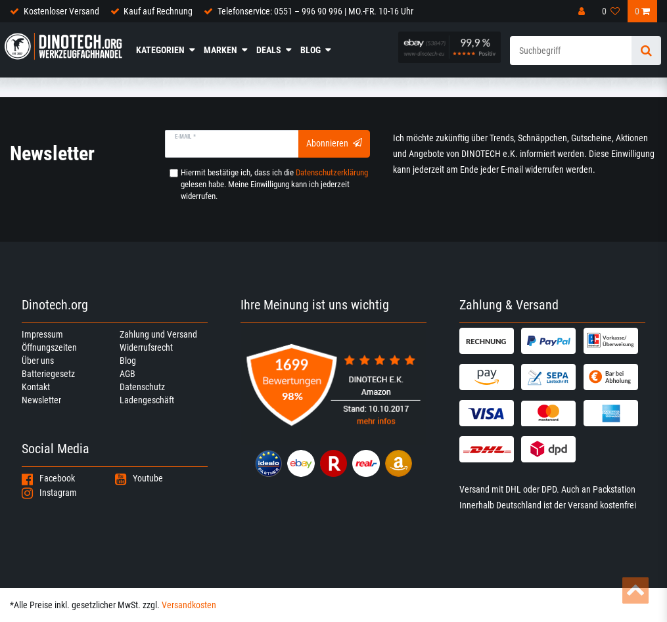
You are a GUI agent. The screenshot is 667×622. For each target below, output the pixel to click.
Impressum (42, 334)
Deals (268, 50)
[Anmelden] (583, 11)
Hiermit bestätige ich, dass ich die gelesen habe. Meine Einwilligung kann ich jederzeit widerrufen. (274, 184)
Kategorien (160, 50)
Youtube (139, 478)
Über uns (38, 360)
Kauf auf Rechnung (158, 11)
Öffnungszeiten (49, 347)
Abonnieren (334, 143)
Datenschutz (142, 387)
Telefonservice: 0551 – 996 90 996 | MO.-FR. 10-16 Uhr (315, 11)
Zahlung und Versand (158, 334)
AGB (127, 373)
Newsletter (41, 400)
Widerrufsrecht (146, 347)
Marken (220, 50)
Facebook (48, 478)
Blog (310, 50)
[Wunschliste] (611, 11)
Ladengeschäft (147, 400)
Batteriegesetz (48, 373)
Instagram (49, 492)
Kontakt (36, 387)
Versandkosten (189, 605)
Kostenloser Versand (61, 11)
